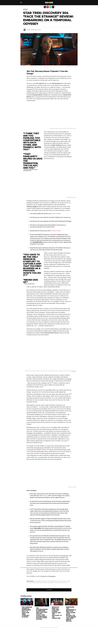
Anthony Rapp (37, 581)
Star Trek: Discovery (62, 582)
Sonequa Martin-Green (52, 582)
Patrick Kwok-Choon (37, 582)
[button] (21, 2)
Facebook (43, 576)
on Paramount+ (64, 555)
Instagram (52, 576)
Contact (44, 621)
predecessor (39, 448)
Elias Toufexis (67, 581)
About (41, 621)
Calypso (45, 495)
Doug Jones (60, 581)
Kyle (29, 29)
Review (44, 582)
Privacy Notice (55, 621)
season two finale (56, 213)
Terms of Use (49, 621)
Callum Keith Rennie (52, 581)
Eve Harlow (29, 582)
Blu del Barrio (44, 581)
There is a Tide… (56, 230)
